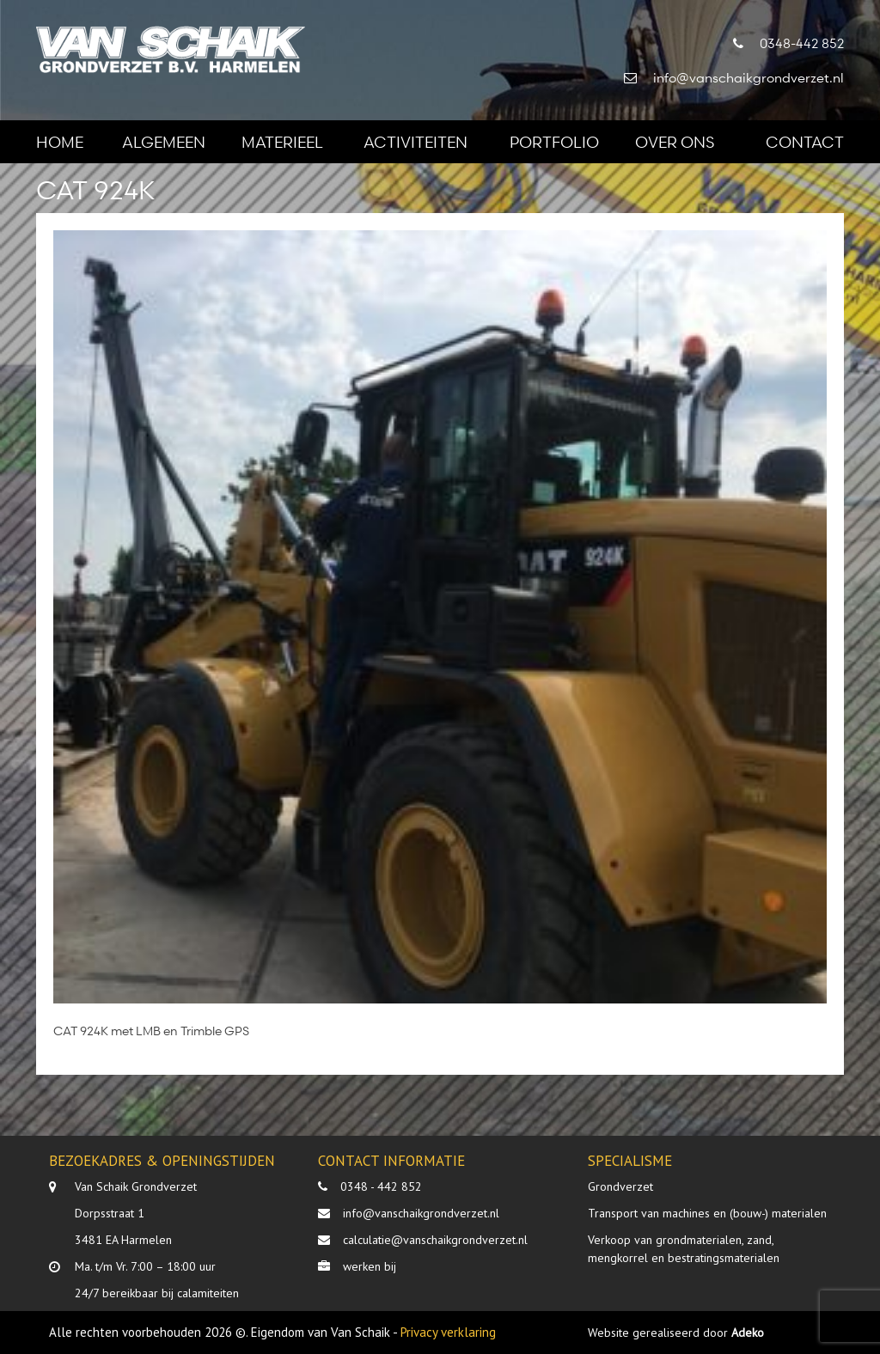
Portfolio (554, 141)
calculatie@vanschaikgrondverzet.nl (435, 1239)
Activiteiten (416, 141)
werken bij (369, 1266)
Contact (805, 141)
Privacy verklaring (448, 1332)
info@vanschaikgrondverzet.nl (421, 1213)
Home (59, 141)
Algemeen (163, 141)
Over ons (674, 141)
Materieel (282, 141)
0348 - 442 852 (381, 1186)
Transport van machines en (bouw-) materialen (707, 1213)
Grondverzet (620, 1186)
